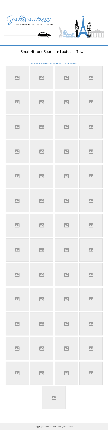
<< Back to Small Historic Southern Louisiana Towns (54, 63)
